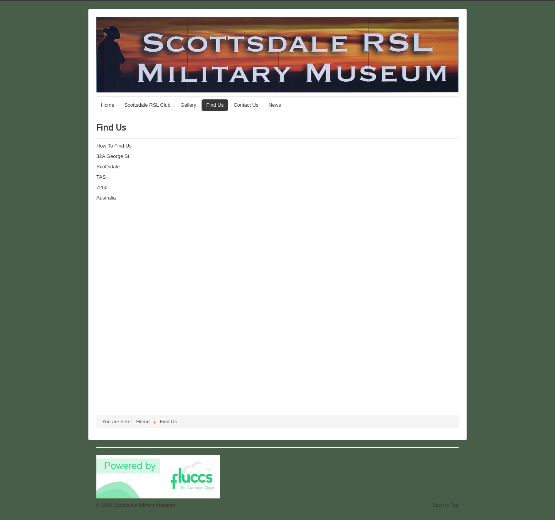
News (274, 105)
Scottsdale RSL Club (147, 105)
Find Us (215, 105)
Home (107, 105)
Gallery (188, 105)
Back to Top (445, 505)
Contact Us (246, 105)
